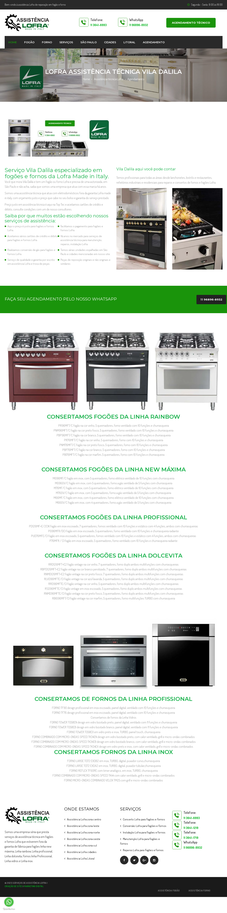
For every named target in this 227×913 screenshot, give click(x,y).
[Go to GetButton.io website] (9, 909)
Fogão (29, 42)
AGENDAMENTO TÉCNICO (191, 22)
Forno (47, 42)
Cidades (110, 42)
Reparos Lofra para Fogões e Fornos (143, 850)
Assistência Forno (199, 890)
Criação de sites (14, 886)
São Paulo (88, 42)
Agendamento (154, 42)
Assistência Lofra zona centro (84, 819)
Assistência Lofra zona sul (82, 845)
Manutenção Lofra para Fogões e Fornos (140, 841)
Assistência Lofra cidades (81, 852)
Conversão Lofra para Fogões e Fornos (144, 826)
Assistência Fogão (169, 890)
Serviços (66, 42)
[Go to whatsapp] (9, 902)
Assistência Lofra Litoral (81, 858)
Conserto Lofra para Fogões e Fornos (144, 819)
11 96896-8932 (211, 299)
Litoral (129, 42)
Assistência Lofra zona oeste (83, 839)
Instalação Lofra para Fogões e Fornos (144, 832)
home (12, 42)
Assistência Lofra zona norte (83, 832)
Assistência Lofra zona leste (83, 826)
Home (86, 79)
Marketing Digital (34, 886)
